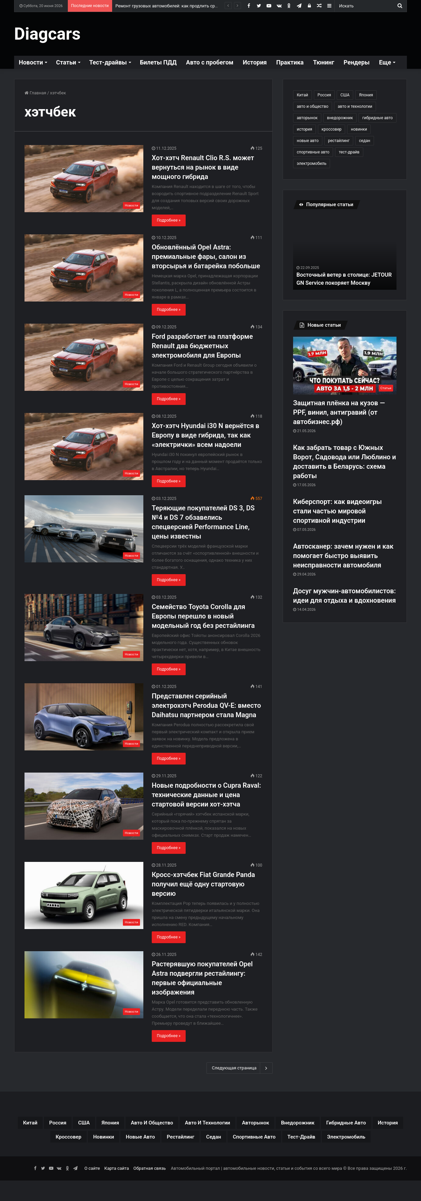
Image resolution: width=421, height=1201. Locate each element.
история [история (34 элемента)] (304, 129)
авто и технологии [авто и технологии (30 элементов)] (355, 106)
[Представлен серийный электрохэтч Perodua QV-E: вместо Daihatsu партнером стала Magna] (84, 716)
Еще (385, 62)
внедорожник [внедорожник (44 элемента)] (340, 118)
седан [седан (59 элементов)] (364, 140)
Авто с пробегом (209, 62)
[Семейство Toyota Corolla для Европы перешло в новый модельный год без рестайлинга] (84, 627)
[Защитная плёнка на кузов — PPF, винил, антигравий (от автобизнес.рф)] (344, 365)
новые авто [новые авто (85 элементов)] (308, 140)
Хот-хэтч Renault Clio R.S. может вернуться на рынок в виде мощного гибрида (203, 167)
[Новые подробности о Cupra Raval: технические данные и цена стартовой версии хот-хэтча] (84, 806)
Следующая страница (239, 1068)
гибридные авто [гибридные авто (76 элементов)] (377, 118)
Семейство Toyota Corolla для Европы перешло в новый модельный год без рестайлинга (203, 616)
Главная (35, 92)
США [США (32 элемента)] (344, 95)
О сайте (92, 1188)
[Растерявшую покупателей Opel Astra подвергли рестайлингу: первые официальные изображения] (84, 984)
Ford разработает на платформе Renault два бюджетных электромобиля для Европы (202, 345)
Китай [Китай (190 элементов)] (302, 95)
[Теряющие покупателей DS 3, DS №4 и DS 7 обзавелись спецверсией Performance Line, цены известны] (84, 528)
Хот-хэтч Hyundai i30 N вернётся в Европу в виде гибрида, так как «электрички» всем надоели (205, 435)
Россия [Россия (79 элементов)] (324, 95)
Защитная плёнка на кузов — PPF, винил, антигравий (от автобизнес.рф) (339, 412)
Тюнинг (323, 62)
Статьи (66, 62)
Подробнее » (169, 220)
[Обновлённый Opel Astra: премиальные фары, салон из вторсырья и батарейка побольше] (84, 268)
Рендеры (357, 62)
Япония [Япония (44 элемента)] (366, 95)
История (255, 62)
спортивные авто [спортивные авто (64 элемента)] (313, 152)
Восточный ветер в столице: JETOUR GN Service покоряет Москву (337, 274)
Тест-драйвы (108, 62)
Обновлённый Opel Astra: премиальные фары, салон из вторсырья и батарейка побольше (206, 256)
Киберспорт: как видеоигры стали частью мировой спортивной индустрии (337, 511)
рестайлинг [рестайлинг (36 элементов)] (338, 140)
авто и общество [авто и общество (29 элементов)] (312, 106)
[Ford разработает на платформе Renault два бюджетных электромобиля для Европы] (84, 357)
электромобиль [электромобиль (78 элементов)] (311, 163)
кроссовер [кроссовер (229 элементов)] (331, 129)
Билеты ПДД (158, 62)
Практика (290, 62)
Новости (31, 62)
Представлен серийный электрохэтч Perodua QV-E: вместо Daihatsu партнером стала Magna (206, 705)
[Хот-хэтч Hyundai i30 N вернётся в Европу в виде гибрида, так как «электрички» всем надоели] (84, 446)
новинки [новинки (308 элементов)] (359, 129)
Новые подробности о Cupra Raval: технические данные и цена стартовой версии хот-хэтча (206, 794)
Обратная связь (149, 1188)
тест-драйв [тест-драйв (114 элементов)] (349, 152)
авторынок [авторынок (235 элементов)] (307, 118)
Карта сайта (116, 1188)
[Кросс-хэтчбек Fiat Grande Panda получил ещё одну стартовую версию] (84, 895)
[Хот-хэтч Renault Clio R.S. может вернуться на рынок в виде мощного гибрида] (84, 178)
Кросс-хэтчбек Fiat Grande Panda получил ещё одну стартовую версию (203, 884)
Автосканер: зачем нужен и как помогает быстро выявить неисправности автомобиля (343, 555)
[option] (344, 253)
